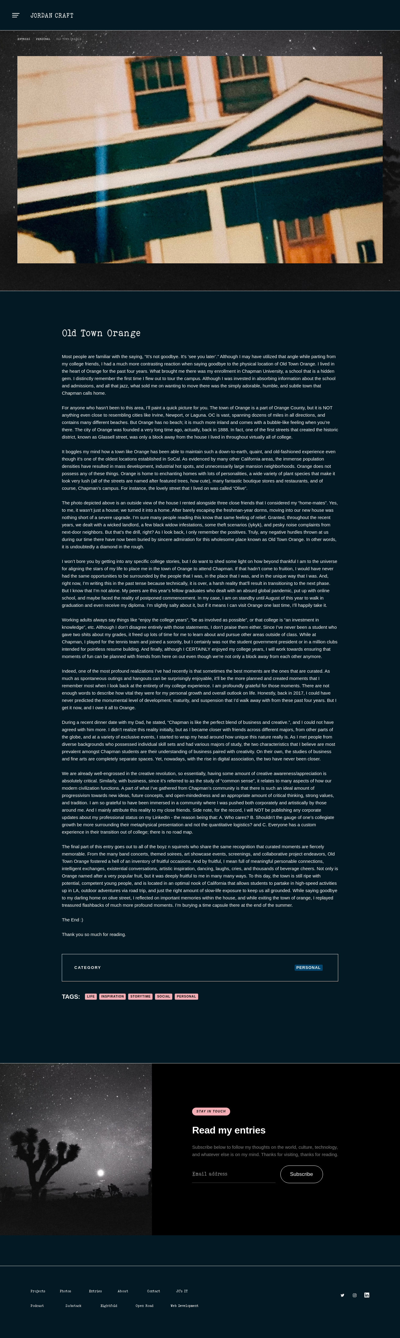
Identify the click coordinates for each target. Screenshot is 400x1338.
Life (91, 996)
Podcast (37, 1306)
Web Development (184, 1306)
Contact (153, 1291)
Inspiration (112, 996)
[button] (16, 15)
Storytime (140, 996)
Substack (73, 1306)
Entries (95, 1291)
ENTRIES (23, 39)
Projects (37, 1291)
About (123, 1291)
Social (163, 996)
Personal (43, 39)
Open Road (144, 1306)
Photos (65, 1291)
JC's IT (182, 1291)
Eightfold (108, 1306)
